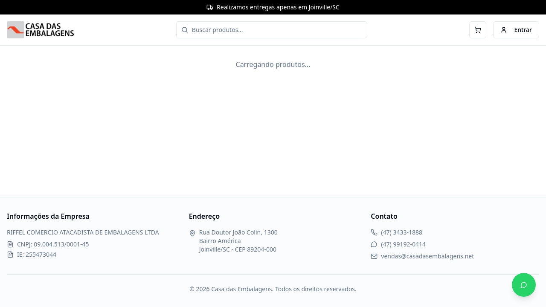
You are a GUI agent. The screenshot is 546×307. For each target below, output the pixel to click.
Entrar (516, 30)
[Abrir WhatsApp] (524, 285)
